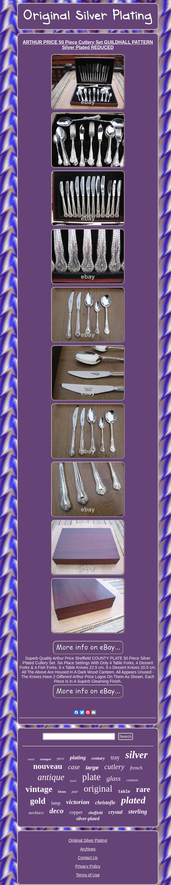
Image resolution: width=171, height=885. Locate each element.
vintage (39, 789)
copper (76, 812)
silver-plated (88, 818)
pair (75, 791)
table (124, 791)
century (98, 758)
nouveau (47, 766)
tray (115, 757)
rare (143, 789)
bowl (73, 780)
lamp (55, 803)
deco (57, 811)
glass (114, 778)
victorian (78, 801)
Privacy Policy (87, 866)
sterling (137, 811)
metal (31, 759)
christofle (105, 802)
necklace (36, 812)
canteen (132, 780)
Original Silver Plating (88, 840)
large (92, 768)
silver (136, 755)
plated (133, 800)
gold (37, 800)
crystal (115, 812)
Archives (88, 849)
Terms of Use (88, 875)
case (74, 767)
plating (78, 757)
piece (60, 758)
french (136, 768)
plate (91, 777)
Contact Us (88, 857)
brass (62, 792)
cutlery (114, 767)
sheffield (95, 813)
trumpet (45, 759)
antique (51, 777)
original (98, 788)
